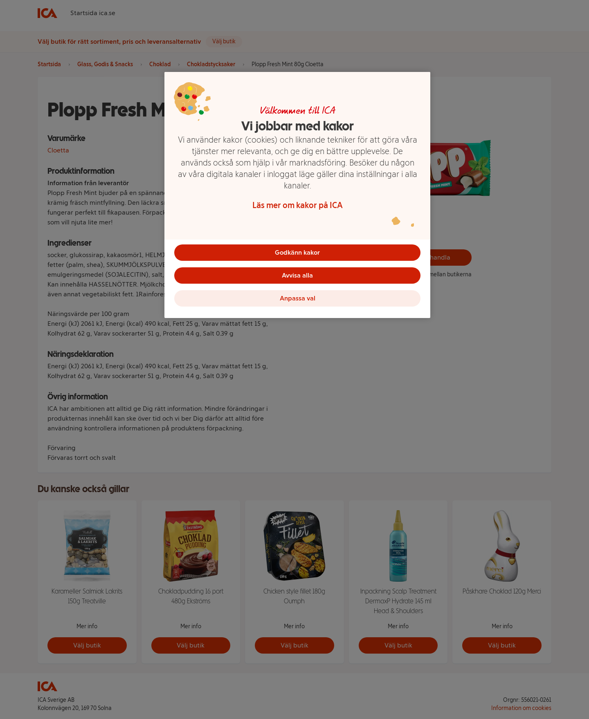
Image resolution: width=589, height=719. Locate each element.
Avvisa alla (297, 275)
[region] (297, 195)
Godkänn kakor (297, 252)
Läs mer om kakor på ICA (297, 205)
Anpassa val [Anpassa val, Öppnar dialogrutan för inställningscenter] (297, 298)
